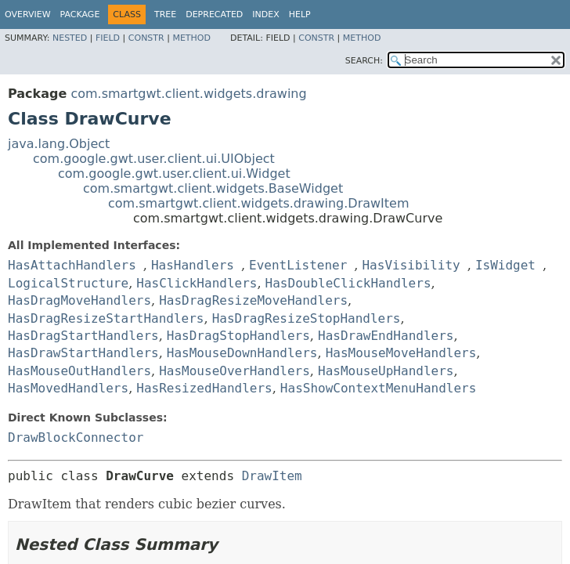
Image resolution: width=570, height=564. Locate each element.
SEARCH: (364, 61)
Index (265, 14)
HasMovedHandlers (68, 388)
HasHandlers (192, 265)
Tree (165, 14)
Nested (69, 38)
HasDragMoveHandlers (79, 300)
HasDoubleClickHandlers (348, 283)
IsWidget (505, 265)
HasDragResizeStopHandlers (306, 318)
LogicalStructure (68, 283)
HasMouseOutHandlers (79, 370)
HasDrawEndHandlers (385, 335)
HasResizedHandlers (204, 388)
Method (191, 38)
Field (108, 38)
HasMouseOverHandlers (234, 370)
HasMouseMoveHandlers (401, 352)
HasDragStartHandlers (83, 335)
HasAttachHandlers (72, 265)
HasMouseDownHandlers (242, 352)
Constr (146, 38)
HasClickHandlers (196, 283)
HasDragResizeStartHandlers (106, 318)
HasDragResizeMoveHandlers (253, 300)
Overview (28, 14)
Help (300, 14)
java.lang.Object (59, 143)
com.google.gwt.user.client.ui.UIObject (154, 158)
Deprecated (214, 14)
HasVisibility (411, 265)
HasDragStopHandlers (238, 335)
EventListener (298, 265)
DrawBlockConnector (75, 437)
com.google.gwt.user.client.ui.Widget (174, 173)
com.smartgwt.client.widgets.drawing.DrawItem (258, 203)
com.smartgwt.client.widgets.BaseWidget (213, 188)
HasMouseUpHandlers (385, 370)
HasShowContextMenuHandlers (378, 388)
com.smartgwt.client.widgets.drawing (188, 93)
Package (80, 14)
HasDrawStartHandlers (83, 352)
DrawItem (272, 475)
